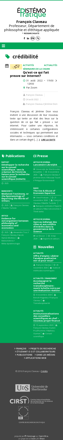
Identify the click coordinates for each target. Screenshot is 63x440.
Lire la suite (48, 139)
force (31, 436)
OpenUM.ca (43, 436)
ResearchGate (31, 33)
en (32, 38)
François (21, 348)
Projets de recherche (43, 348)
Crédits (44, 371)
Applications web (36, 358)
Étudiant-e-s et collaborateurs (36, 351)
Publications (24, 354)
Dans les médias (45, 354)
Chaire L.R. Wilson (37, 438)
